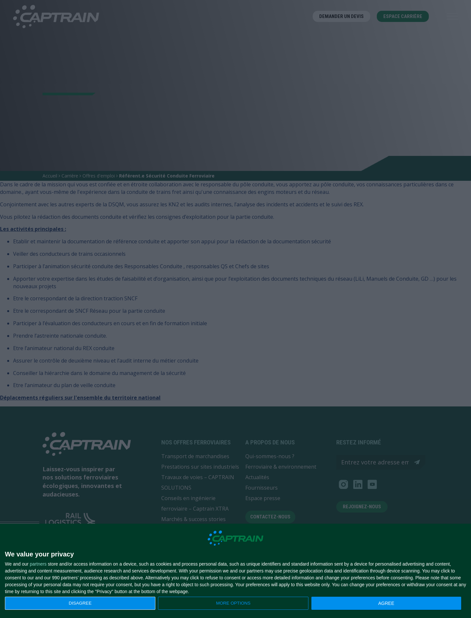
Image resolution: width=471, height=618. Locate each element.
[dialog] (235, 571)
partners (38, 564)
